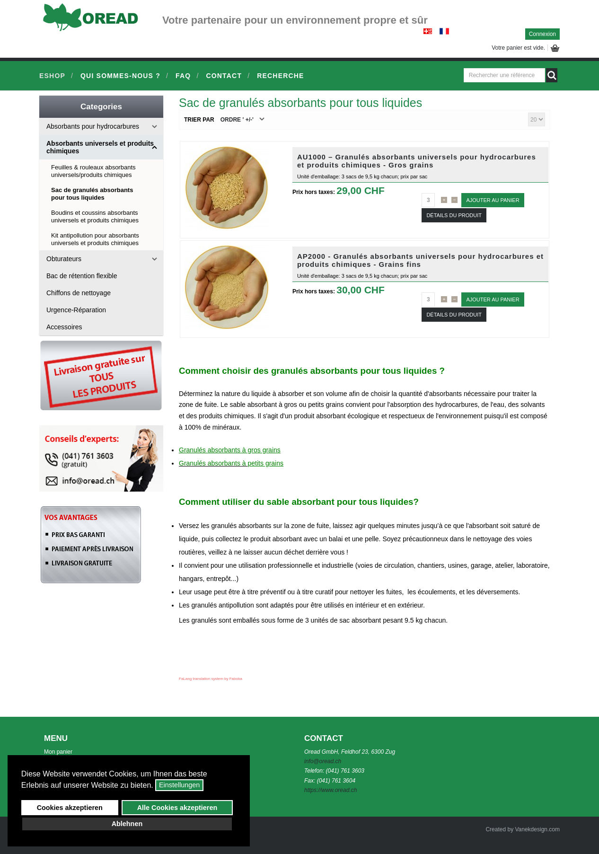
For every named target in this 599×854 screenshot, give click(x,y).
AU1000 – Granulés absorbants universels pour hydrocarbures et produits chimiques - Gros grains (416, 161)
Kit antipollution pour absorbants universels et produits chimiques (95, 239)
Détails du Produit (454, 215)
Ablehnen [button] (127, 824)
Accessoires (64, 327)
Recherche (280, 75)
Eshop (52, 75)
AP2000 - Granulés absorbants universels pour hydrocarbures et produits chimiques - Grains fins (420, 260)
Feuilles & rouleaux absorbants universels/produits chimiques (93, 171)
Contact (224, 75)
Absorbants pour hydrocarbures (92, 126)
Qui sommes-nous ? (120, 75)
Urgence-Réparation (76, 310)
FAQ (183, 75)
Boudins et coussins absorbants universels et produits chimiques (95, 216)
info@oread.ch (322, 761)
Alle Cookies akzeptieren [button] (177, 807)
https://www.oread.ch (330, 790)
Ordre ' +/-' (237, 119)
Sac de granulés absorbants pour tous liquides (92, 193)
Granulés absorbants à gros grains (230, 450)
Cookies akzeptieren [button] (70, 807)
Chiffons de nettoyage (78, 293)
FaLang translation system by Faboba (210, 679)
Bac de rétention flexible (81, 276)
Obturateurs (63, 259)
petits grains (265, 463)
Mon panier (58, 751)
